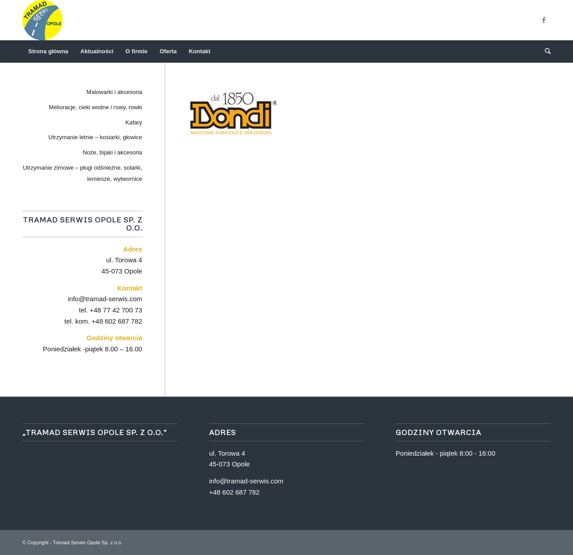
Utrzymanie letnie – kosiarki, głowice (95, 137)
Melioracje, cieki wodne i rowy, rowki (95, 107)
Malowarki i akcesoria (114, 92)
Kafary (133, 122)
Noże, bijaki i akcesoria (112, 152)
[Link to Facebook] (544, 20)
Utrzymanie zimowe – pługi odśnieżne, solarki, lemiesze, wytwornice (82, 173)
